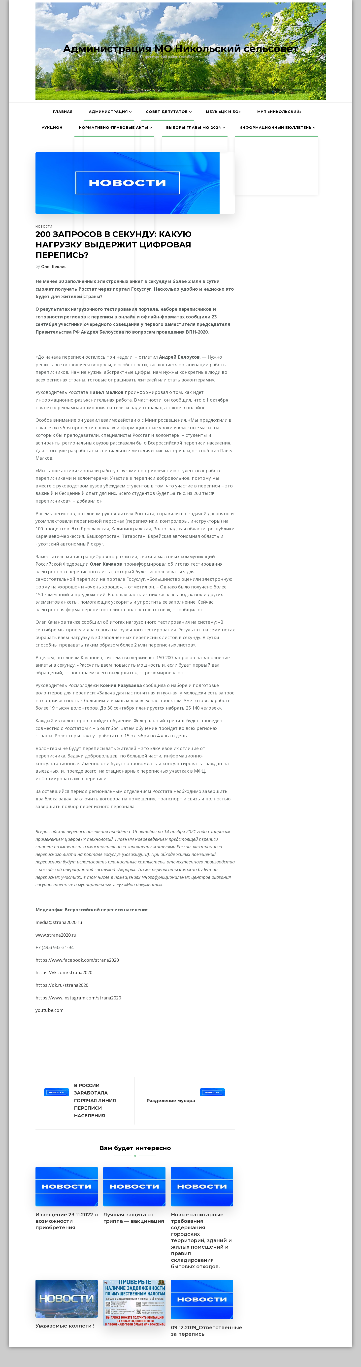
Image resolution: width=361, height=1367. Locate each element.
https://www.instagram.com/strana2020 (78, 998)
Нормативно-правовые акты (113, 127)
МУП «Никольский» (279, 111)
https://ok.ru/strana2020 (61, 985)
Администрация (108, 111)
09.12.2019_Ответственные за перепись (206, 1331)
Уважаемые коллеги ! (64, 1326)
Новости (43, 226)
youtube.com (49, 1010)
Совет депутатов (167, 111)
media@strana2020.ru (58, 922)
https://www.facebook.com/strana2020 (77, 960)
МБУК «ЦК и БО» (223, 111)
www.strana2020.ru (55, 935)
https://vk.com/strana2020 (63, 972)
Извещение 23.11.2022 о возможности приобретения (66, 1221)
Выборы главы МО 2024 (193, 127)
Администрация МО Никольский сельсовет (180, 48)
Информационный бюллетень (275, 127)
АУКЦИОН (52, 127)
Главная (62, 111)
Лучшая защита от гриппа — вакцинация (133, 1218)
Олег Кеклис (53, 266)
